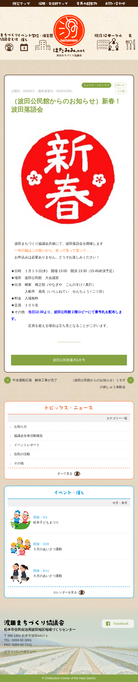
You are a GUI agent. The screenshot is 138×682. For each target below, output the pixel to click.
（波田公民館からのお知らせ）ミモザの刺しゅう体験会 (98, 383)
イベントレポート (27, 445)
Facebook (117, 623)
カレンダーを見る (65, 592)
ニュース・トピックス (96, 85)
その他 (121, 91)
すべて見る (65, 473)
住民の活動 (22, 454)
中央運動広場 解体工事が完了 (35, 380)
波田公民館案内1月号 (69, 360)
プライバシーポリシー (20, 651)
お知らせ (120, 85)
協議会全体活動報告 (28, 435)
